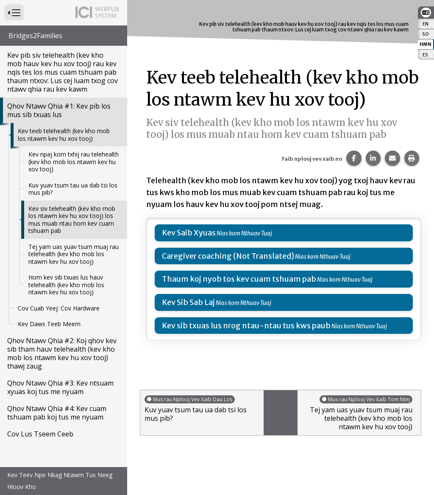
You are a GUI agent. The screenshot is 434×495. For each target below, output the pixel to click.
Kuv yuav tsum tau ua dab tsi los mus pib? (72, 189)
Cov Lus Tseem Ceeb (40, 434)
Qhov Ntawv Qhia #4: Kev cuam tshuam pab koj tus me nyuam (56, 413)
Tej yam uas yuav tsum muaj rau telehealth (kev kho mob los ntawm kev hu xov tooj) (73, 254)
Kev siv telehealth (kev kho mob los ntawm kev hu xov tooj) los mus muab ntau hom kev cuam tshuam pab (71, 219)
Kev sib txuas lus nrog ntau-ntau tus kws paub (246, 325)
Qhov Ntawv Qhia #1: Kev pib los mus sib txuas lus (59, 110)
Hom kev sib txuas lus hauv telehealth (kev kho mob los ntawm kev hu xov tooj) (66, 284)
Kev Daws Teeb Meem (49, 324)
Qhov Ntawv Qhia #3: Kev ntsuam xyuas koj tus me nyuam (60, 387)
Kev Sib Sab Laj (188, 302)
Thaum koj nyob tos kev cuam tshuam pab (239, 279)
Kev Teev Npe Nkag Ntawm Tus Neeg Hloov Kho (59, 481)
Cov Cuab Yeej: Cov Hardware (59, 308)
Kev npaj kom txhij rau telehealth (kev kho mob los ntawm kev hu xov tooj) (73, 161)
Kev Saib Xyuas (189, 233)
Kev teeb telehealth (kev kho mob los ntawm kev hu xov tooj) (64, 135)
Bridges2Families (35, 35)
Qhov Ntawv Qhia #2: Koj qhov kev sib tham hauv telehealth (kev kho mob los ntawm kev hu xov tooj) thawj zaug (62, 353)
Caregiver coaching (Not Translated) (228, 256)
